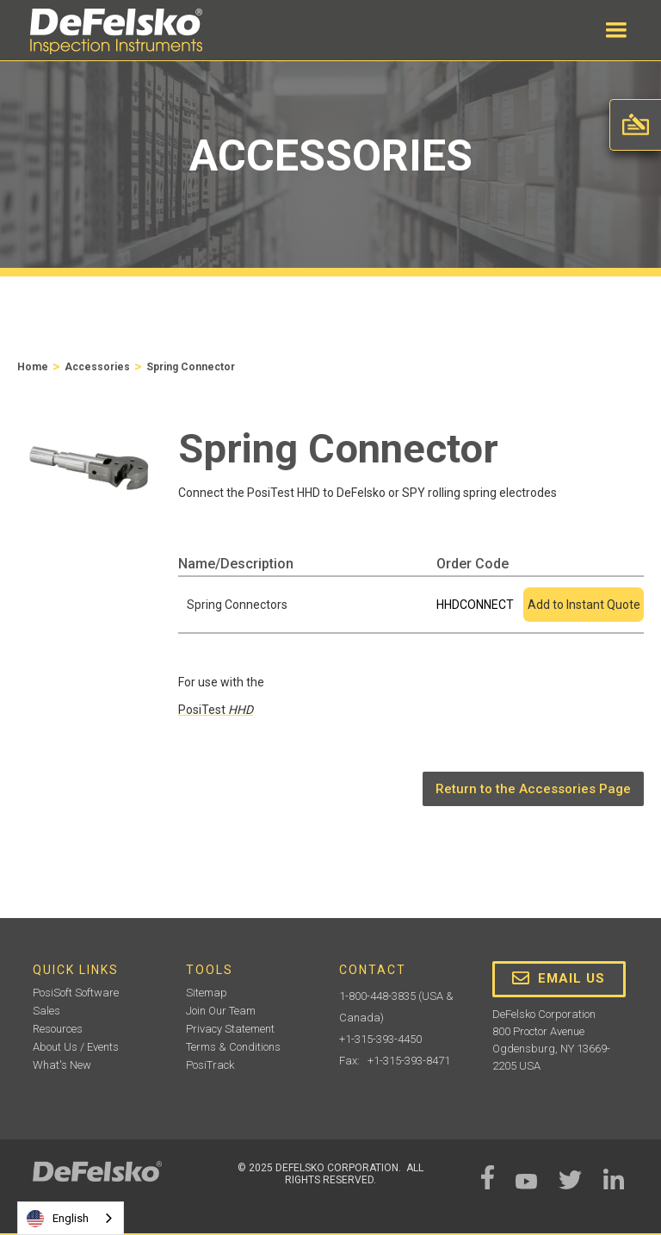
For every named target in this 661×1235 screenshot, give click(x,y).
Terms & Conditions (233, 1046)
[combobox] (70, 1218)
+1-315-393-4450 (380, 1039)
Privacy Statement (230, 1028)
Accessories (97, 367)
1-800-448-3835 (377, 996)
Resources (58, 1028)
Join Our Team (221, 1010)
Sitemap (206, 992)
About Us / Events (76, 1046)
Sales (46, 1010)
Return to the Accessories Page (533, 789)
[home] (116, 31)
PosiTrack (210, 1064)
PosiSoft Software (76, 992)
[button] (616, 30)
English (58, 1218)
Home (32, 367)
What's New (62, 1064)
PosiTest (215, 710)
